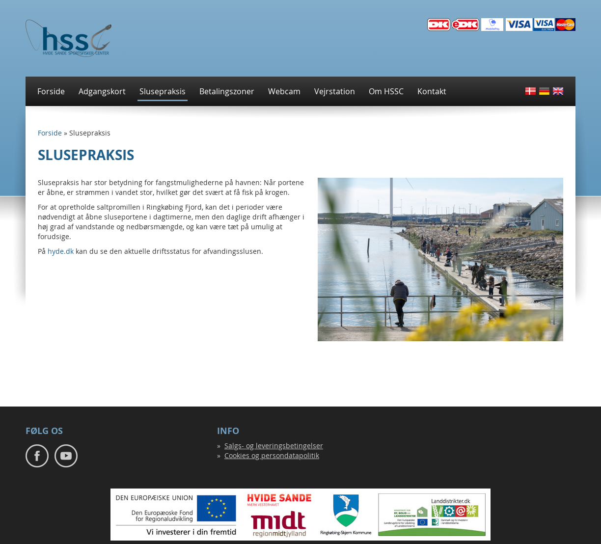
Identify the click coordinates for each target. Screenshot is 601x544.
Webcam (284, 91)
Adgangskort (102, 91)
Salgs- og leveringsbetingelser (273, 445)
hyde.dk (62, 251)
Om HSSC (386, 91)
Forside (51, 91)
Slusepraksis (162, 91)
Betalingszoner (226, 91)
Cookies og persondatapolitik (271, 455)
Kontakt (431, 91)
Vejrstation (334, 91)
